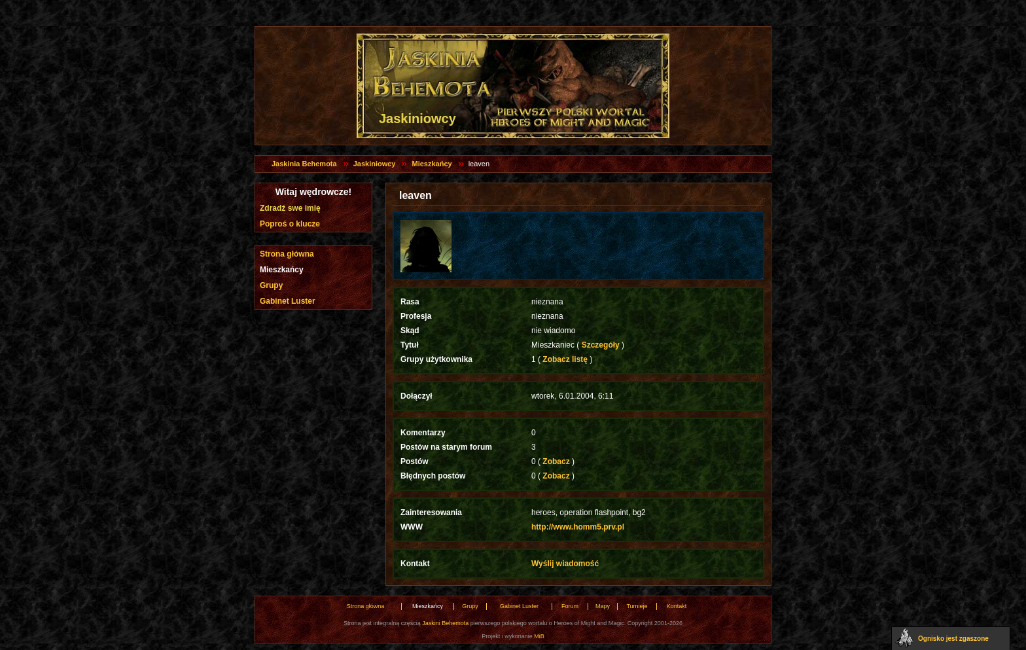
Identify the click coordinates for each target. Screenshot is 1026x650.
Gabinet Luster (287, 301)
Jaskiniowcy (374, 164)
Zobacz (556, 461)
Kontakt (677, 606)
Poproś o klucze (290, 223)
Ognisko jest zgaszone (953, 638)
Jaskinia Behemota (304, 164)
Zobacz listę (565, 359)
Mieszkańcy (431, 164)
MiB (539, 636)
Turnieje (636, 606)
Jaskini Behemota (445, 623)
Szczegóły (600, 345)
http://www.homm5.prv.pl (577, 527)
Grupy (271, 285)
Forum (569, 606)
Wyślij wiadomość (565, 563)
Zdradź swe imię (290, 208)
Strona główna (287, 254)
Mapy (602, 606)
